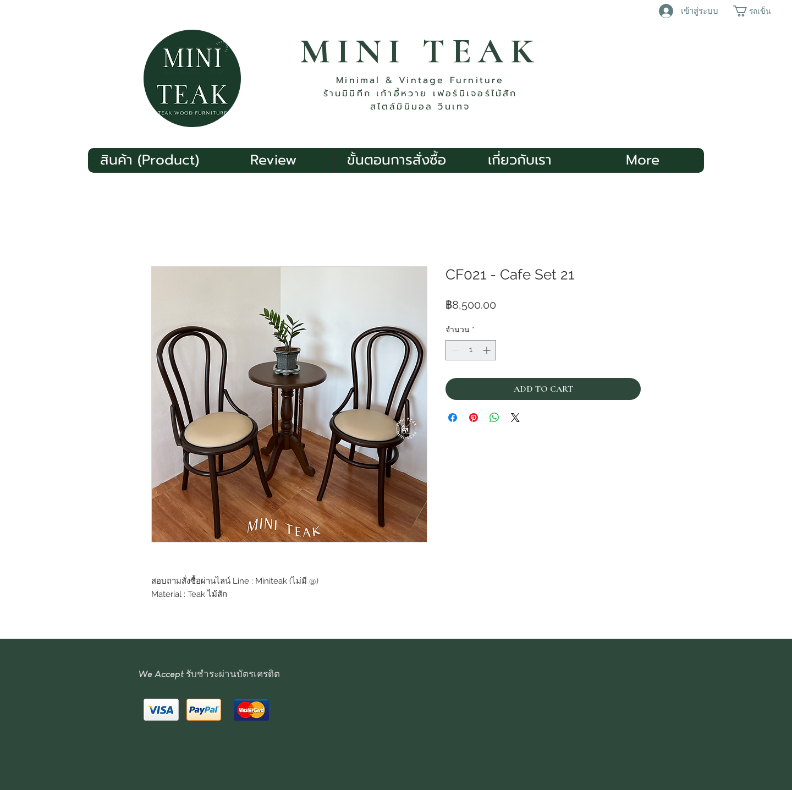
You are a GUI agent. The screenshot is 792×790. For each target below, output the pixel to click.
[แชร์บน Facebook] (452, 417)
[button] (756, 11)
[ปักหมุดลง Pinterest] (473, 417)
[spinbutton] (471, 350)
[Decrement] (454, 350)
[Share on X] (515, 417)
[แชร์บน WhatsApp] (494, 417)
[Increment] (487, 350)
